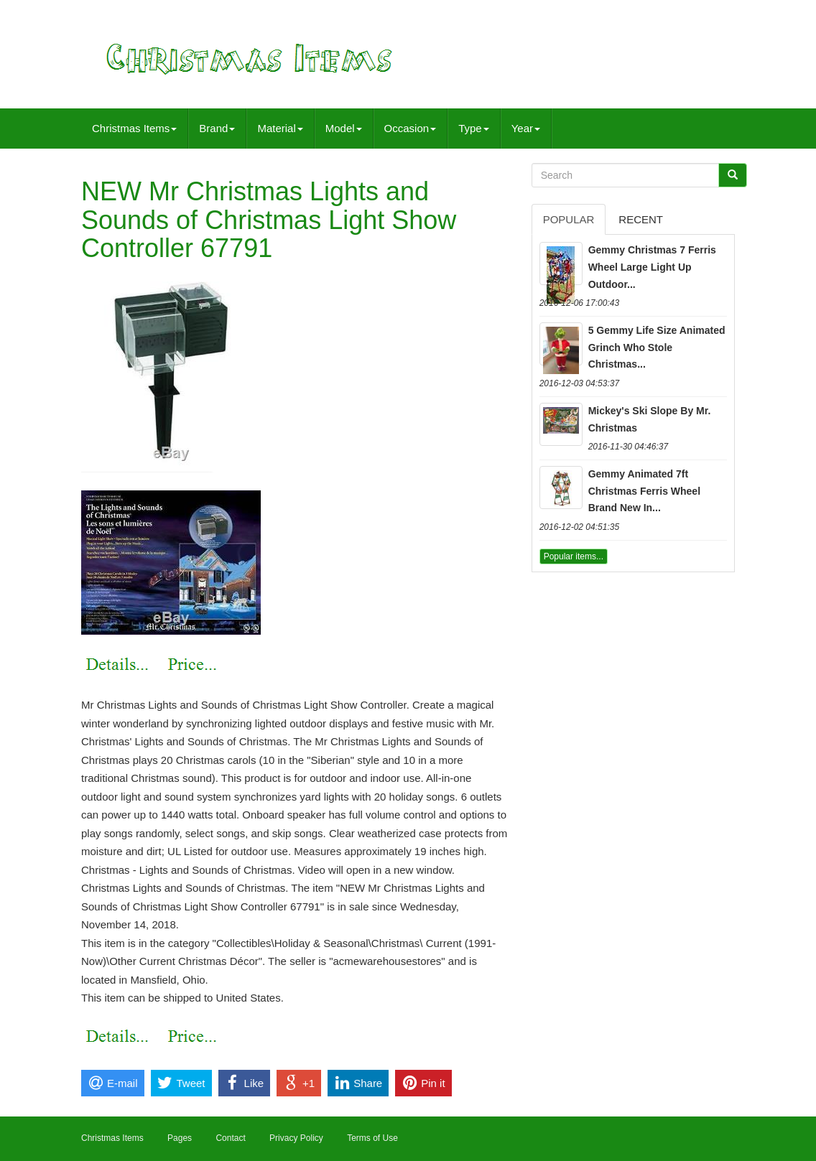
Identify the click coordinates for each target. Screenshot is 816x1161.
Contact (230, 1138)
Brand (217, 128)
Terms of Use (372, 1138)
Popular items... (573, 556)
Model (343, 128)
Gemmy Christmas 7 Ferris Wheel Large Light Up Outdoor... (652, 267)
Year (525, 128)
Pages (179, 1138)
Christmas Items (134, 128)
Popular (569, 219)
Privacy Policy (296, 1138)
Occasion (410, 128)
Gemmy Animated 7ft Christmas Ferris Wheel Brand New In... (644, 491)
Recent (640, 219)
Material (279, 128)
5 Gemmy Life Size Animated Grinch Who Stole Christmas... (656, 347)
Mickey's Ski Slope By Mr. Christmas (649, 419)
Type (473, 128)
